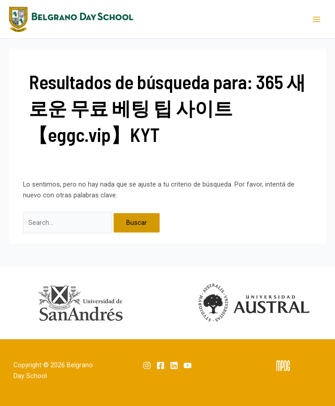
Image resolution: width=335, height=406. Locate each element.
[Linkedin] (174, 365)
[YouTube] (188, 365)
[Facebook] (160, 365)
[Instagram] (147, 365)
